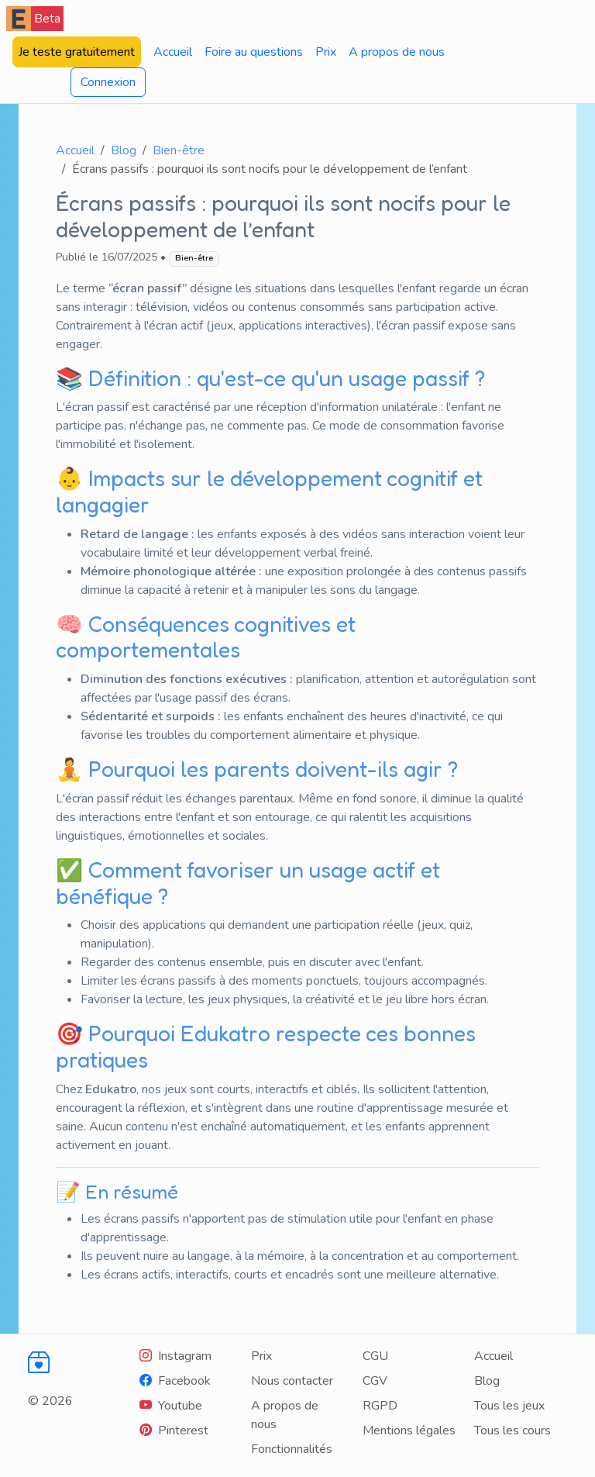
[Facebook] (175, 1381)
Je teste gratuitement (77, 51)
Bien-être (179, 150)
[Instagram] (175, 1356)
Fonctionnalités (291, 1449)
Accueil (172, 51)
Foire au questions (254, 51)
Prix (325, 51)
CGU (375, 1356)
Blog (123, 150)
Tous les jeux (509, 1405)
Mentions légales (409, 1430)
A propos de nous (397, 51)
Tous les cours (512, 1430)
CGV (375, 1380)
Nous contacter (292, 1380)
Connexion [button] (108, 82)
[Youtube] (170, 1405)
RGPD (380, 1405)
